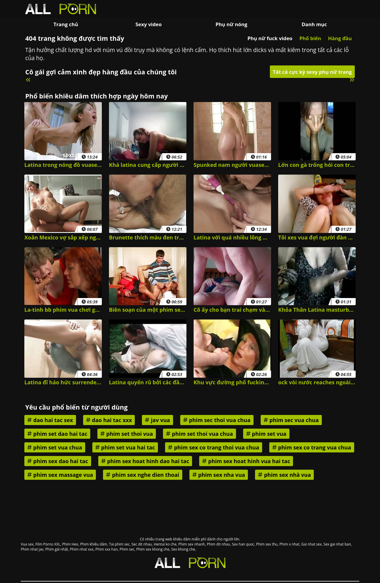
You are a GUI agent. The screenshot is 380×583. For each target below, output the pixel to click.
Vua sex (27, 544)
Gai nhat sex (311, 544)
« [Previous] (28, 79)
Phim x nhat (289, 544)
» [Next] (351, 79)
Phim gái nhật (56, 549)
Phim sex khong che (152, 549)
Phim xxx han (106, 549)
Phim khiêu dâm (93, 544)
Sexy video (148, 24)
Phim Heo (70, 544)
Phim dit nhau (218, 544)
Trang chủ (65, 24)
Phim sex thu (267, 544)
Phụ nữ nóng (231, 24)
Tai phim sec (119, 544)
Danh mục (314, 24)
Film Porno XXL (47, 544)
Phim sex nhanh (191, 544)
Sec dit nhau (142, 544)
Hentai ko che (165, 544)
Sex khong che (183, 549)
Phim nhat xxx (82, 549)
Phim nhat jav (32, 549)
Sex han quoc (243, 544)
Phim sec (127, 549)
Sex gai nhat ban (337, 544)
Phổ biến (310, 38)
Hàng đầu (340, 38)
